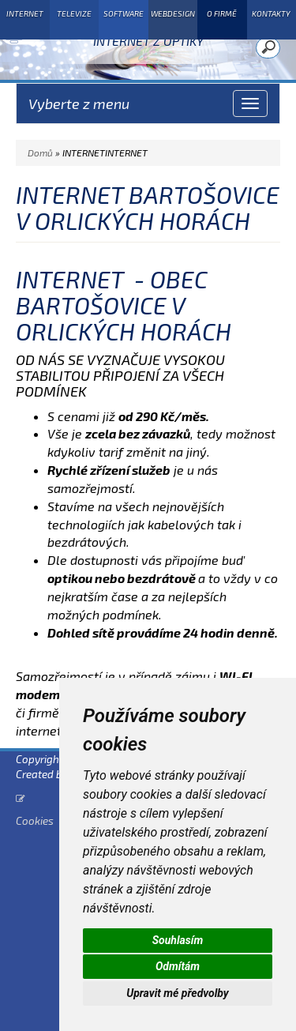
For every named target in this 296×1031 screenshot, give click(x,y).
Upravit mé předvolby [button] (177, 993)
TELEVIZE (74, 13)
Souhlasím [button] (178, 940)
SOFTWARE (123, 13)
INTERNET (24, 13)
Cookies (35, 820)
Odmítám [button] (177, 966)
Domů (40, 152)
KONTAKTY (271, 13)
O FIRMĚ (222, 13)
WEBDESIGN (173, 13)
